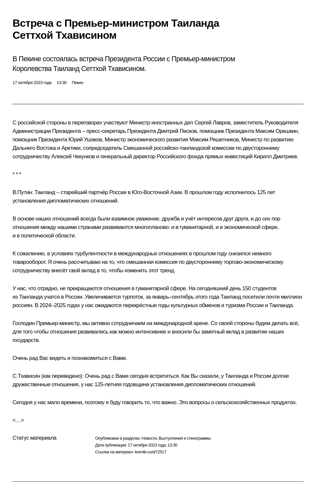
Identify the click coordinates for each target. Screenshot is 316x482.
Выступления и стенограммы (184, 438)
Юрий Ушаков (85, 139)
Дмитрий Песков (177, 131)
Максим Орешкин (276, 131)
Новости (149, 438)
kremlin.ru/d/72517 (150, 451)
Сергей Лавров (212, 123)
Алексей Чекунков (73, 156)
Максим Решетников (214, 139)
